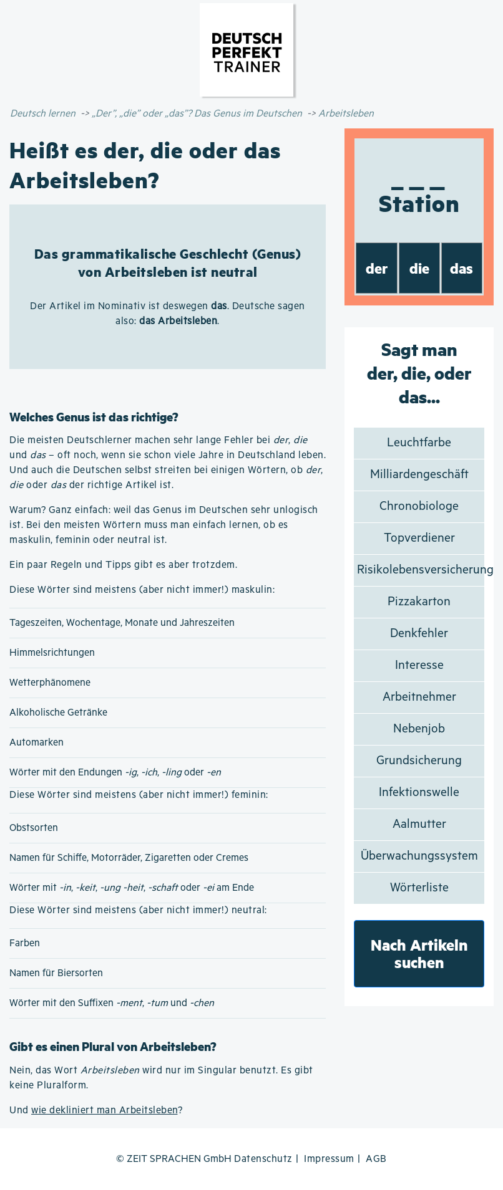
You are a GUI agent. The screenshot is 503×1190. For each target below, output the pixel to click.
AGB (376, 1159)
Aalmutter (419, 824)
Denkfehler (419, 633)
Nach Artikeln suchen (419, 953)
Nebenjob (419, 729)
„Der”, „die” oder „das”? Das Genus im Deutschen (197, 114)
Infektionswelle (419, 792)
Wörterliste (419, 888)
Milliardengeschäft (419, 475)
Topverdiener (419, 538)
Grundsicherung (419, 761)
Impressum (329, 1159)
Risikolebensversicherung (425, 570)
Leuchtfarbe (419, 443)
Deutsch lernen (43, 114)
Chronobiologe (419, 506)
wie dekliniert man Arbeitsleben (104, 1110)
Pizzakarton (419, 602)
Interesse (419, 665)
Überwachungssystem (419, 856)
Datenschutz (263, 1159)
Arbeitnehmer (419, 697)
